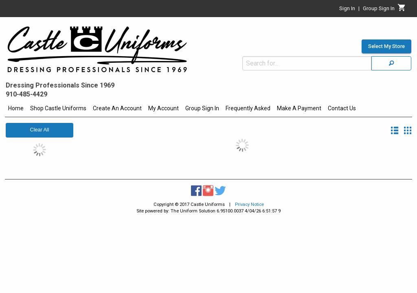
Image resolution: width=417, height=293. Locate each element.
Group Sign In (202, 108)
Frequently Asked (248, 108)
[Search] (391, 44)
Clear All (39, 130)
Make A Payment (299, 108)
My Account (163, 108)
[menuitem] (16, 109)
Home (16, 108)
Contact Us (342, 108)
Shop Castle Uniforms (58, 108)
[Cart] (401, 10)
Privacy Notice (249, 204)
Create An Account (117, 108)
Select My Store (386, 27)
